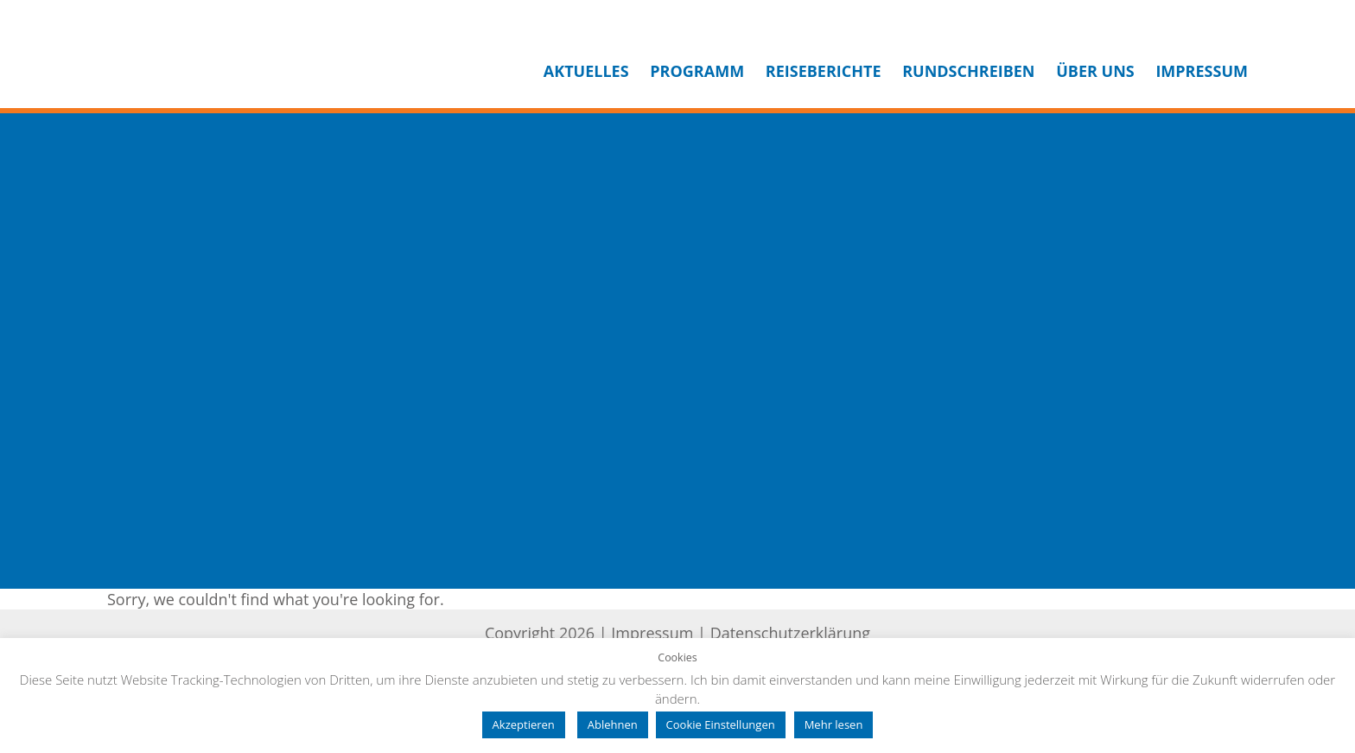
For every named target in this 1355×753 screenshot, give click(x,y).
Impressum (1201, 71)
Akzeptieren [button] (524, 724)
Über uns (1095, 71)
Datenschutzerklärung (790, 632)
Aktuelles (586, 71)
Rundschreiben (968, 71)
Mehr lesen (834, 724)
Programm (697, 71)
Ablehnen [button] (613, 724)
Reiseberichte (823, 71)
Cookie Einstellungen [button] (720, 724)
